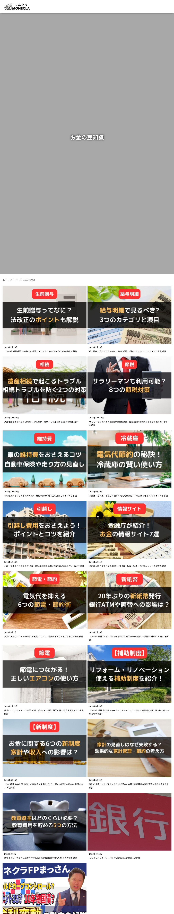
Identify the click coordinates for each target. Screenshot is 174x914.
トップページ (10, 280)
